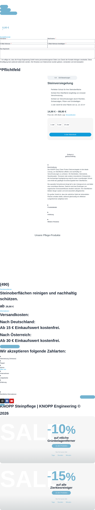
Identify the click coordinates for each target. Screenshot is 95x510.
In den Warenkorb (70, 134)
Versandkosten (71, 115)
